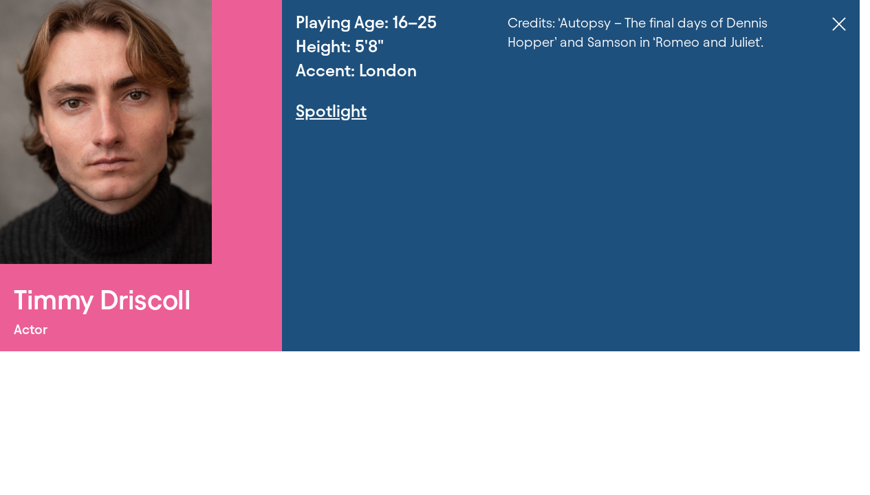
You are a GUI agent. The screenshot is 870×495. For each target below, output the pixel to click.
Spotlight (331, 111)
